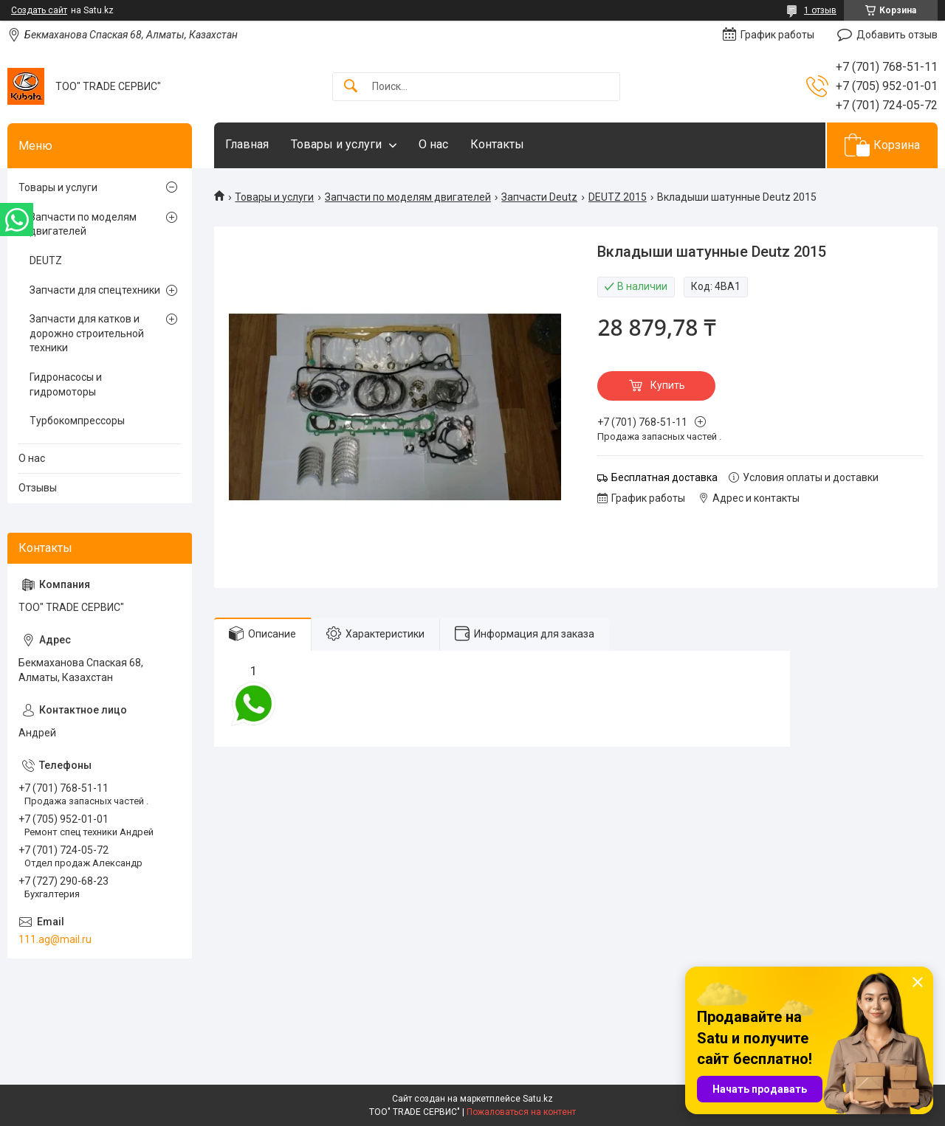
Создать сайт (39, 10)
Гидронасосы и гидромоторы (66, 384)
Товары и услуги (336, 144)
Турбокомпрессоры (77, 420)
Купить (667, 385)
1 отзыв (820, 10)
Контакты (497, 144)
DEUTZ (46, 260)
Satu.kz (538, 1099)
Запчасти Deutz (539, 197)
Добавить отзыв (897, 35)
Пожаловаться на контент (521, 1112)
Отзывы (37, 488)
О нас (433, 144)
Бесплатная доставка (664, 477)
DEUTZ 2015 (617, 197)
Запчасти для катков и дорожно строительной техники (87, 333)
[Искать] (350, 86)
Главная (247, 144)
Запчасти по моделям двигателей (408, 197)
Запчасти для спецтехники (95, 290)
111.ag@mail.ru (55, 939)
